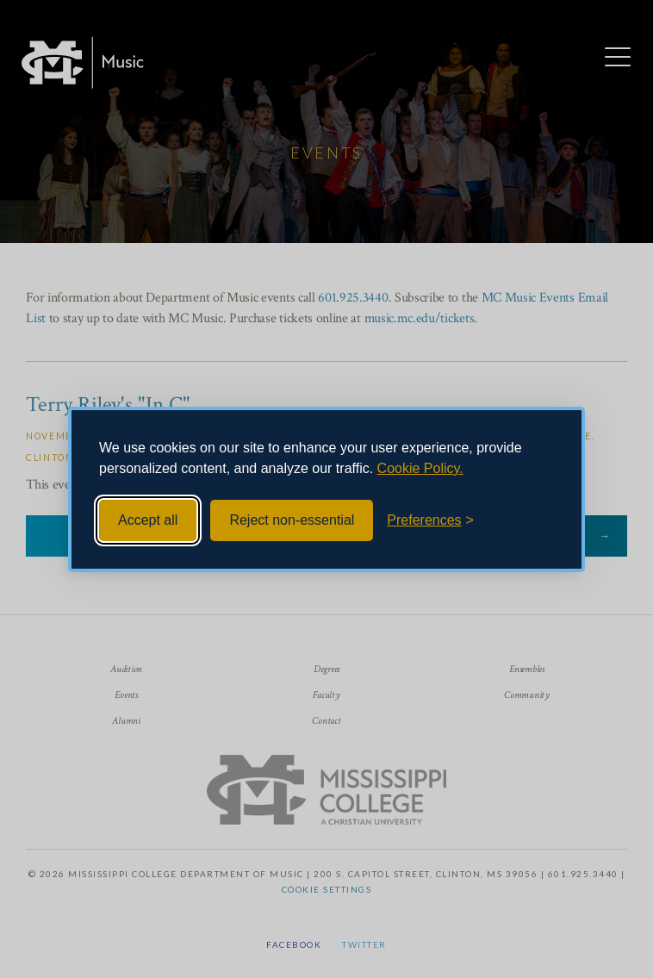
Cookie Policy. (420, 468)
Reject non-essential (291, 520)
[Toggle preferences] (430, 520)
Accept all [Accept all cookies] (147, 520)
